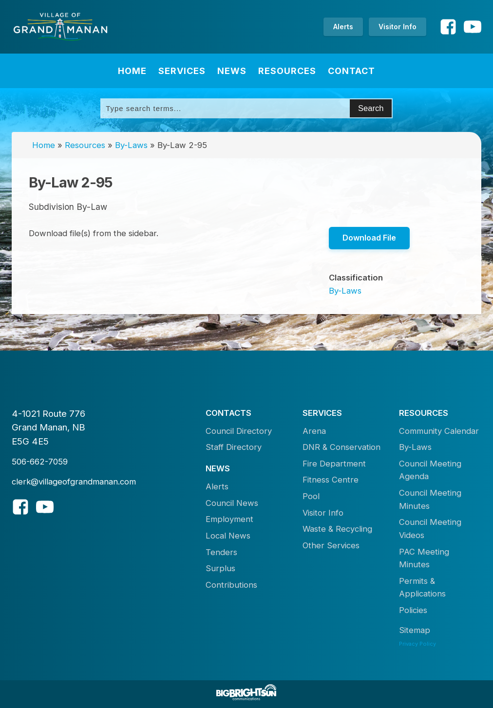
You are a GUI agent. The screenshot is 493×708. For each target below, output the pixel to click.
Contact (351, 71)
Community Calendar (439, 431)
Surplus (220, 568)
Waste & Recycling (337, 529)
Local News (228, 535)
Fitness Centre (331, 479)
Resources (287, 71)
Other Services (331, 545)
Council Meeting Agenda (430, 470)
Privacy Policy (417, 643)
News (231, 71)
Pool (311, 496)
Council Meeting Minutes (430, 499)
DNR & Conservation (341, 447)
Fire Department (334, 463)
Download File (369, 237)
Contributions (231, 585)
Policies (413, 610)
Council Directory (239, 431)
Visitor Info (398, 26)
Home (132, 71)
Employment (229, 519)
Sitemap (414, 630)
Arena (314, 431)
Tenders (221, 552)
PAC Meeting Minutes (424, 558)
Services (182, 71)
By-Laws (131, 145)
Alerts (343, 26)
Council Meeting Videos (430, 528)
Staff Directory (234, 447)
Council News (232, 503)
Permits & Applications (422, 587)
